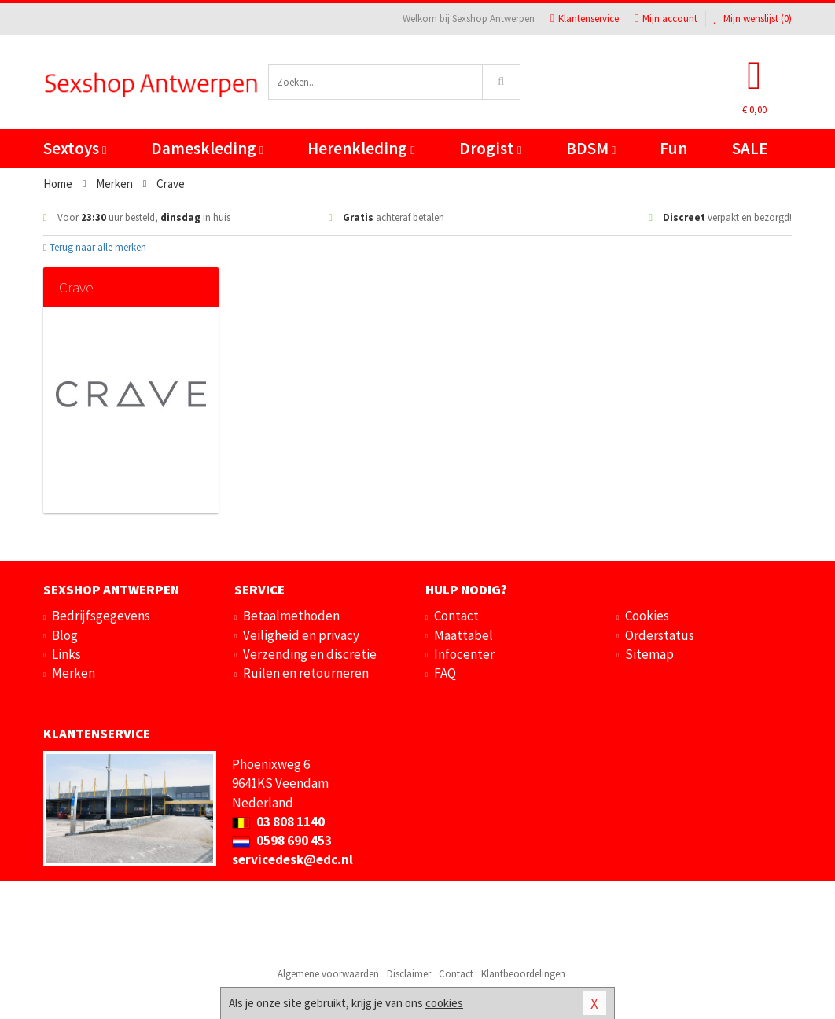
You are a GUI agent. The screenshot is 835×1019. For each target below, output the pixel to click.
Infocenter (464, 654)
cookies (444, 1002)
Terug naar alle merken (94, 247)
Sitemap (649, 654)
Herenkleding (360, 148)
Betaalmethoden (291, 615)
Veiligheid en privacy (301, 635)
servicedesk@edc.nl (292, 859)
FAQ (445, 673)
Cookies (647, 615)
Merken (73, 673)
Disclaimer (409, 973)
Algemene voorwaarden (328, 973)
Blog (65, 635)
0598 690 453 (282, 840)
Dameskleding (207, 148)
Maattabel (463, 635)
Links (66, 654)
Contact (456, 615)
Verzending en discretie (310, 654)
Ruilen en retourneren (306, 673)
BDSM (591, 148)
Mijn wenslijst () (752, 18)
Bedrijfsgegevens (101, 615)
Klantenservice (584, 18)
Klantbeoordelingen (523, 973)
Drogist (490, 148)
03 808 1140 (278, 821)
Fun (673, 148)
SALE (750, 148)
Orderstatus (659, 635)
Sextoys (74, 148)
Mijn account (666, 18)
